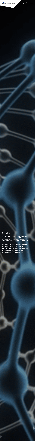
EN (26, 3)
